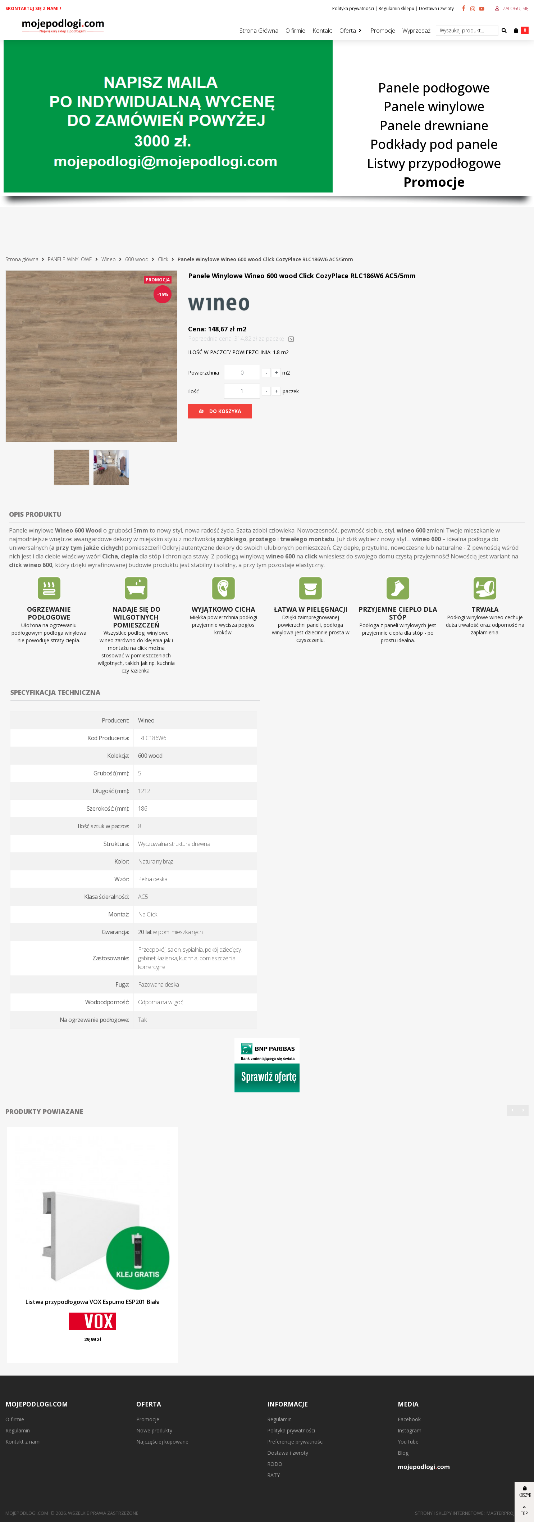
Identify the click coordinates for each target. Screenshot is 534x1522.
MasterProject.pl (508, 1513)
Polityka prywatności (353, 8)
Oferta (347, 31)
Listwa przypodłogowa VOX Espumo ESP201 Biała (93, 1301)
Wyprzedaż (416, 31)
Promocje (382, 31)
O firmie (295, 31)
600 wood (137, 259)
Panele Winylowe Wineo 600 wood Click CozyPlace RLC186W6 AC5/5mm (265, 259)
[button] (512, 1110)
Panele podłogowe (434, 87)
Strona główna (21, 259)
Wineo (108, 259)
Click (163, 259)
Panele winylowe (434, 106)
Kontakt (322, 31)
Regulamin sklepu (396, 8)
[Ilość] (242, 391)
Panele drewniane (434, 125)
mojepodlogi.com (26, 1513)
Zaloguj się (516, 8)
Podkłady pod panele (434, 144)
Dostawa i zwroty (436, 8)
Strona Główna (258, 31)
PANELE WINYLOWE (70, 259)
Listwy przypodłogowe (434, 163)
